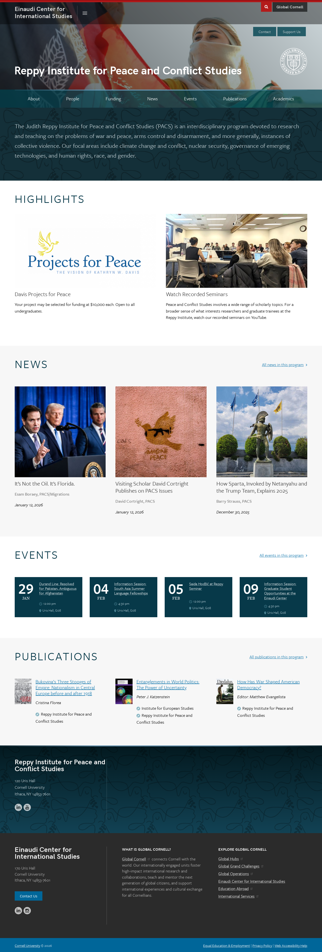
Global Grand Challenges (241, 865)
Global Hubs (231, 857)
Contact (265, 30)
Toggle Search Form (266, 5)
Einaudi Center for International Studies (251, 880)
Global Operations (236, 872)
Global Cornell (289, 6)
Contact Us (28, 895)
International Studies (46, 11)
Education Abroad (235, 887)
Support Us (291, 30)
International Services (238, 895)
